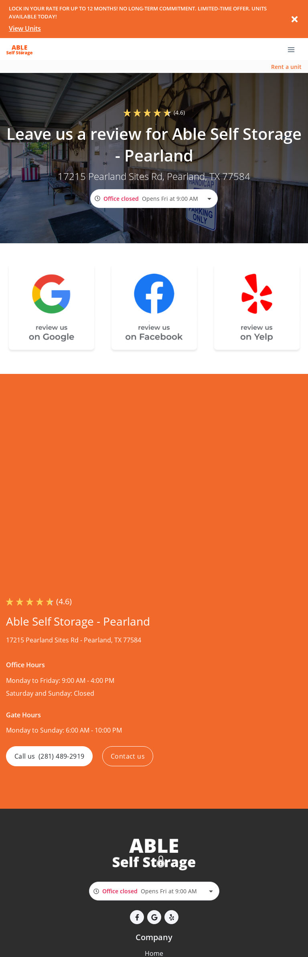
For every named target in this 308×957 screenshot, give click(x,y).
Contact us (128, 756)
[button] (137, 917)
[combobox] (154, 198)
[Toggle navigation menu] (294, 49)
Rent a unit (286, 67)
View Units (25, 28)
